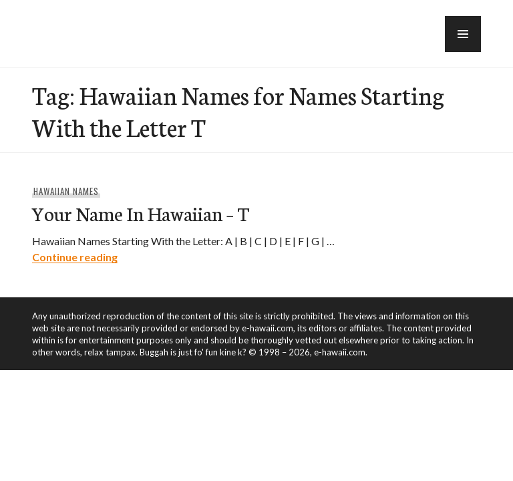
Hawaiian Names (66, 191)
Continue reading (75, 257)
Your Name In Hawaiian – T (140, 212)
